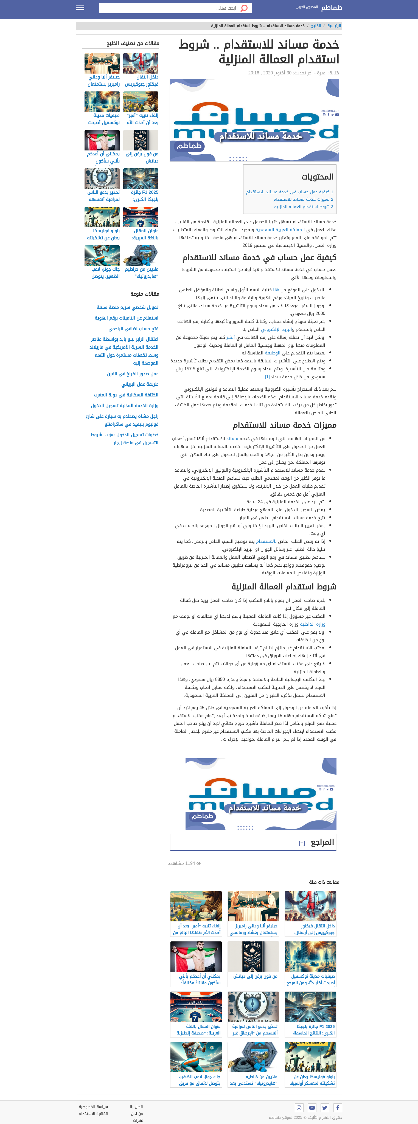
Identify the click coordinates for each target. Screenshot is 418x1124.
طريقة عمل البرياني (139, 384)
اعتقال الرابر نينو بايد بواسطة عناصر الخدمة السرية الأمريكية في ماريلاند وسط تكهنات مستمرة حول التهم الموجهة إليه (123, 351)
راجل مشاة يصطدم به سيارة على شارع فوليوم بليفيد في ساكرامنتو (121, 421)
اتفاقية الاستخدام (93, 1113)
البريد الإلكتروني (276, 329)
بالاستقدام (266, 541)
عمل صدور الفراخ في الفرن (132, 374)
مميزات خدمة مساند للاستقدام (303, 199)
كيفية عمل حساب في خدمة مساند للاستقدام (289, 192)
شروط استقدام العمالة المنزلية (303, 207)
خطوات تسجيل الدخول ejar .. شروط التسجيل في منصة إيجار (124, 439)
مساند (232, 438)
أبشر (230, 337)
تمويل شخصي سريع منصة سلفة (127, 308)
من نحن (137, 1113)
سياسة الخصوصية (93, 1106)
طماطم (331, 8)
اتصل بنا (136, 1106)
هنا (276, 290)
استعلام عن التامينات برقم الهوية (126, 318)
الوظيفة (272, 353)
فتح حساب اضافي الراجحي (133, 329)
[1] (267, 377)
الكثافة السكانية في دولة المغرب (126, 395)
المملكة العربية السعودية (280, 229)
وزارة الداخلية (313, 624)
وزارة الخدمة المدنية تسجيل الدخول (124, 406)
